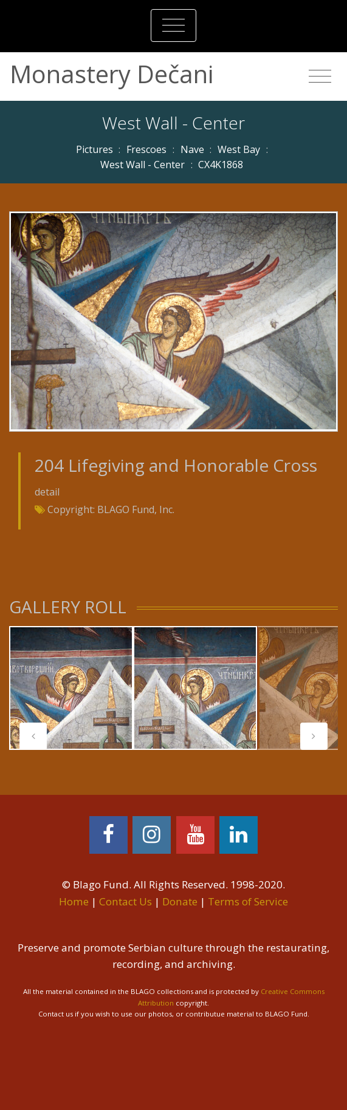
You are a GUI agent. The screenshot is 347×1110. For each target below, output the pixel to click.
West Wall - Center (142, 164)
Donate (180, 901)
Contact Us (125, 901)
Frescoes (146, 149)
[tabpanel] (71, 688)
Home (74, 901)
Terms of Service (248, 901)
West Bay (239, 149)
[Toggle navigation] (173, 25)
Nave (192, 149)
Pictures (94, 149)
